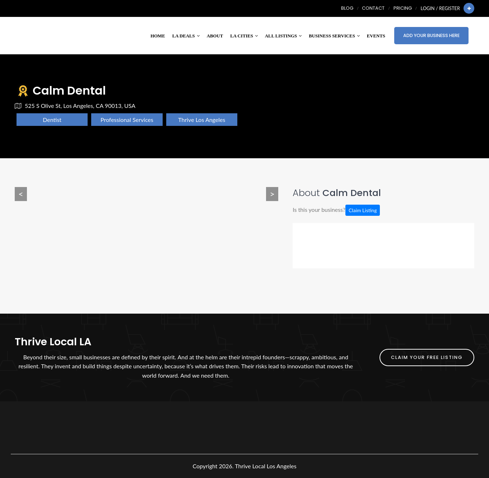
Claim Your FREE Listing (427, 357)
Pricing (402, 8)
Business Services (334, 35)
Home (157, 35)
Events (376, 35)
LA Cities (244, 35)
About (215, 35)
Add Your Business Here (431, 35)
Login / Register (440, 8)
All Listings (283, 35)
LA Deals (186, 35)
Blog (347, 8)
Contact (373, 8)
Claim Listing (363, 210)
